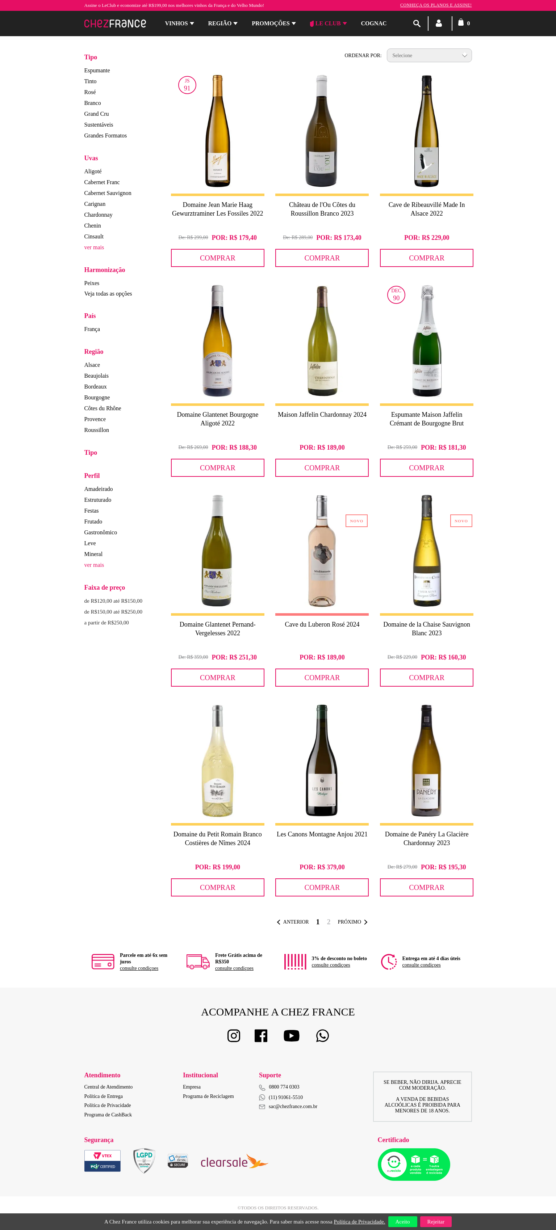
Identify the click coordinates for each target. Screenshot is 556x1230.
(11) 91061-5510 (281, 1097)
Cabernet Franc (102, 182)
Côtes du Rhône (102, 408)
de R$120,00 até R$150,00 (113, 601)
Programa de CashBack (108, 1114)
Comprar (217, 258)
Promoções (271, 23)
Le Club (325, 23)
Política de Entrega (103, 1096)
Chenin (92, 225)
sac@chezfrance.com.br (288, 1106)
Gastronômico (100, 532)
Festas (91, 511)
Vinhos (176, 23)
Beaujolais (96, 376)
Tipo (90, 57)
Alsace (92, 365)
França (92, 329)
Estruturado (98, 500)
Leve (90, 543)
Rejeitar (435, 1222)
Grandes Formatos (105, 135)
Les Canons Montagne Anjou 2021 (322, 834)
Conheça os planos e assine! (436, 5)
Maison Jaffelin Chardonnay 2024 (322, 414)
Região (219, 23)
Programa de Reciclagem (208, 1096)
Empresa (192, 1087)
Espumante (97, 70)
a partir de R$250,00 (106, 622)
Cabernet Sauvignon (107, 193)
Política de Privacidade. (359, 1222)
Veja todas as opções (108, 293)
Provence (95, 419)
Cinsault (94, 236)
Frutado (93, 521)
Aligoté (93, 171)
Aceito (403, 1222)
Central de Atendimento (108, 1087)
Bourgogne (97, 397)
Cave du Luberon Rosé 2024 (322, 624)
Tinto (90, 81)
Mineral (93, 554)
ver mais (94, 247)
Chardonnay (98, 215)
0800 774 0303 (284, 1087)
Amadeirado (98, 489)
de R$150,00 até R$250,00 (113, 612)
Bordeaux (95, 386)
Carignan (95, 204)
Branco (92, 103)
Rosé (90, 92)
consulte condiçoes (139, 968)
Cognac (373, 23)
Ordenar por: (362, 55)
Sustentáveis (98, 125)
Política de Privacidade (107, 1105)
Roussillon (96, 430)
